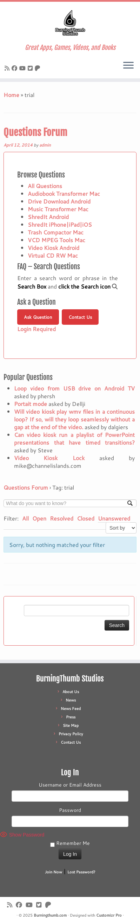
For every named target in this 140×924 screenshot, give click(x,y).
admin (45, 145)
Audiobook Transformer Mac (64, 193)
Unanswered (114, 518)
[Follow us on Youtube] (23, 68)
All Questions (45, 186)
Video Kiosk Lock (49, 458)
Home (11, 95)
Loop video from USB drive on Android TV (74, 388)
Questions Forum (35, 132)
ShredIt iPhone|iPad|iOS (60, 224)
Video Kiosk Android (53, 248)
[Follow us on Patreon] (38, 68)
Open (39, 518)
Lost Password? (81, 872)
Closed (85, 518)
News (71, 700)
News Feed (71, 708)
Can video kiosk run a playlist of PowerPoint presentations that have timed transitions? (74, 438)
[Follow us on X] (31, 68)
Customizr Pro (109, 915)
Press (70, 717)
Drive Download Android (59, 201)
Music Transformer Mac (58, 209)
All (25, 518)
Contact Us (80, 317)
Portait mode (30, 404)
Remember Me (70, 843)
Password (70, 810)
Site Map (71, 725)
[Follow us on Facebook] (15, 68)
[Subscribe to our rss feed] (8, 68)
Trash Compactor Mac (56, 232)
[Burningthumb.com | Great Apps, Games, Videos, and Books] (70, 22)
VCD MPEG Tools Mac (56, 240)
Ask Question (38, 317)
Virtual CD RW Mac (53, 255)
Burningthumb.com (50, 915)
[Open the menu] (128, 65)
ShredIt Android (48, 217)
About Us (70, 691)
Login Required (36, 329)
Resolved (61, 518)
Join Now (53, 872)
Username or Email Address (70, 784)
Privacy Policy (71, 734)
